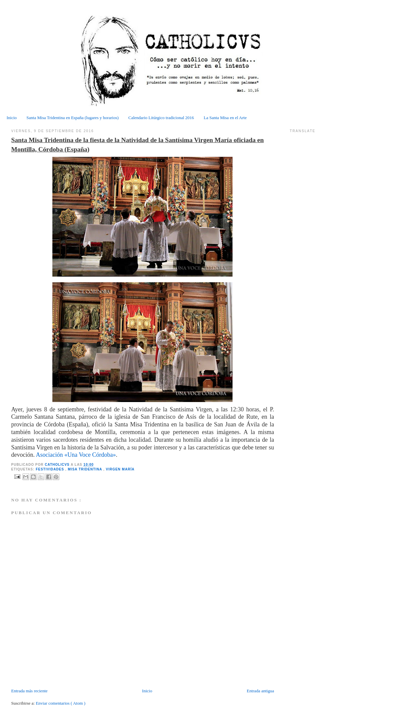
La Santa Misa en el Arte (225, 117)
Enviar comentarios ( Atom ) (60, 703)
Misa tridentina (85, 469)
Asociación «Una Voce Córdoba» (76, 454)
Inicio (12, 117)
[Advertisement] (50, 673)
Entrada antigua (260, 690)
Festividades (50, 469)
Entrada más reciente (29, 690)
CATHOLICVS (58, 464)
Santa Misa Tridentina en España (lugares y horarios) (72, 117)
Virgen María (120, 469)
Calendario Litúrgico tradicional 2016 (161, 117)
